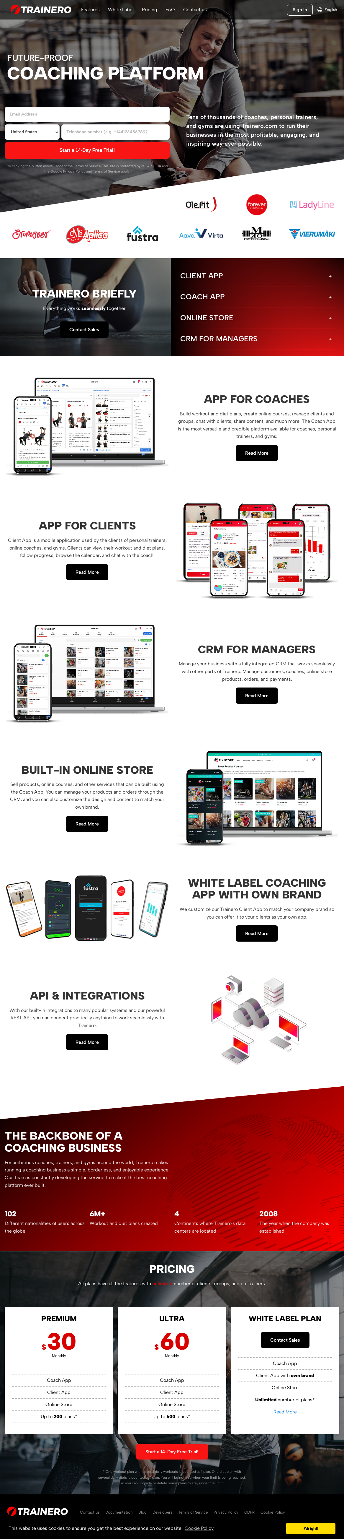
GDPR (249, 1512)
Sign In (300, 9)
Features (90, 9)
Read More (256, 453)
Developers (162, 1512)
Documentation (118, 1512)
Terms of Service (87, 166)
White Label (121, 9)
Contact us (195, 9)
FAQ (170, 9)
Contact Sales (84, 329)
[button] (280, 1528)
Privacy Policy (74, 171)
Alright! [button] (311, 1528)
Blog (142, 1512)
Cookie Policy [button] (199, 1528)
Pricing (149, 9)
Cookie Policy (273, 1512)
